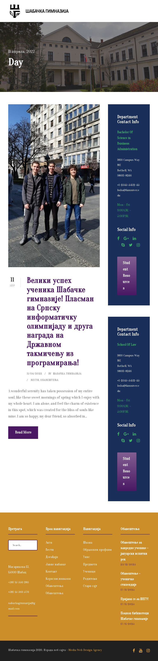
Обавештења (49, 380)
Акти (49, 542)
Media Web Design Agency (85, 650)
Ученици (89, 571)
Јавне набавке (56, 564)
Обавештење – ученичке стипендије (130, 579)
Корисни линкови (58, 579)
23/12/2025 (128, 564)
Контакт (51, 571)
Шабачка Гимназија (67, 373)
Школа (87, 542)
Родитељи (90, 579)
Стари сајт (90, 586)
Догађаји (52, 557)
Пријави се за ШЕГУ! (134, 599)
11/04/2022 (34, 373)
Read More (23, 432)
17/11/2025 (128, 589)
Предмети (90, 564)
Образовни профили (97, 550)
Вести (35, 380)
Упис (86, 557)
